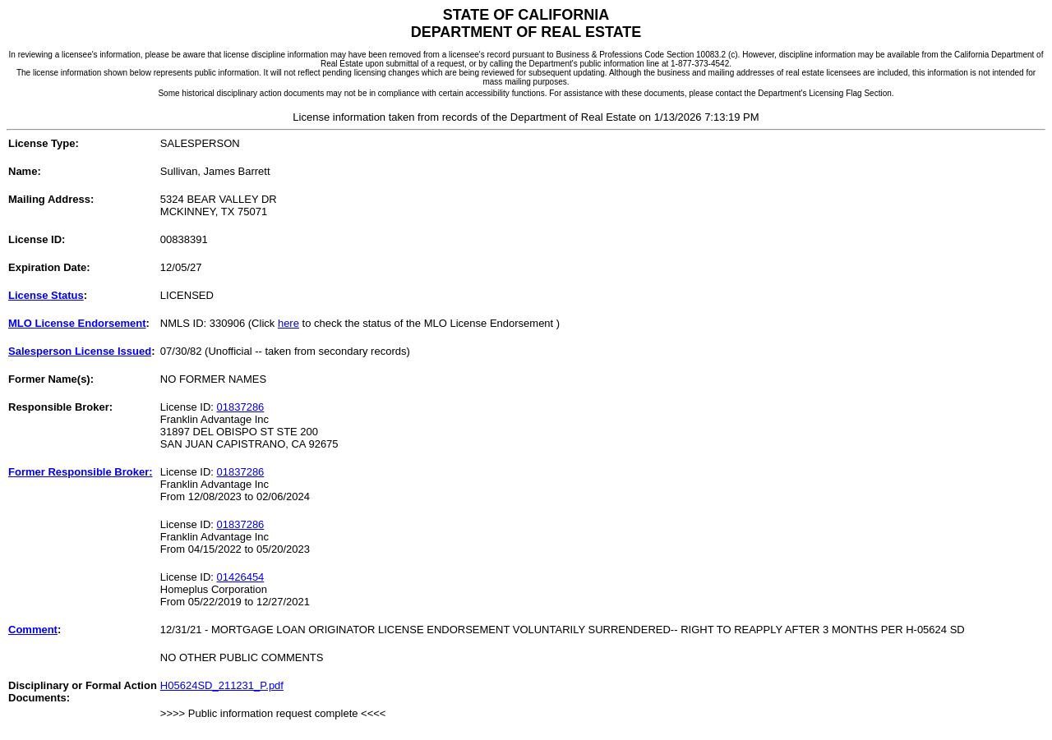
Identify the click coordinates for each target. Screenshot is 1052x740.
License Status (46, 295)
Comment (33, 629)
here (288, 323)
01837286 (241, 407)
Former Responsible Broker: (80, 472)
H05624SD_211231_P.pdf (222, 685)
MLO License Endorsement (77, 323)
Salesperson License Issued (79, 351)
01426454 (241, 577)
